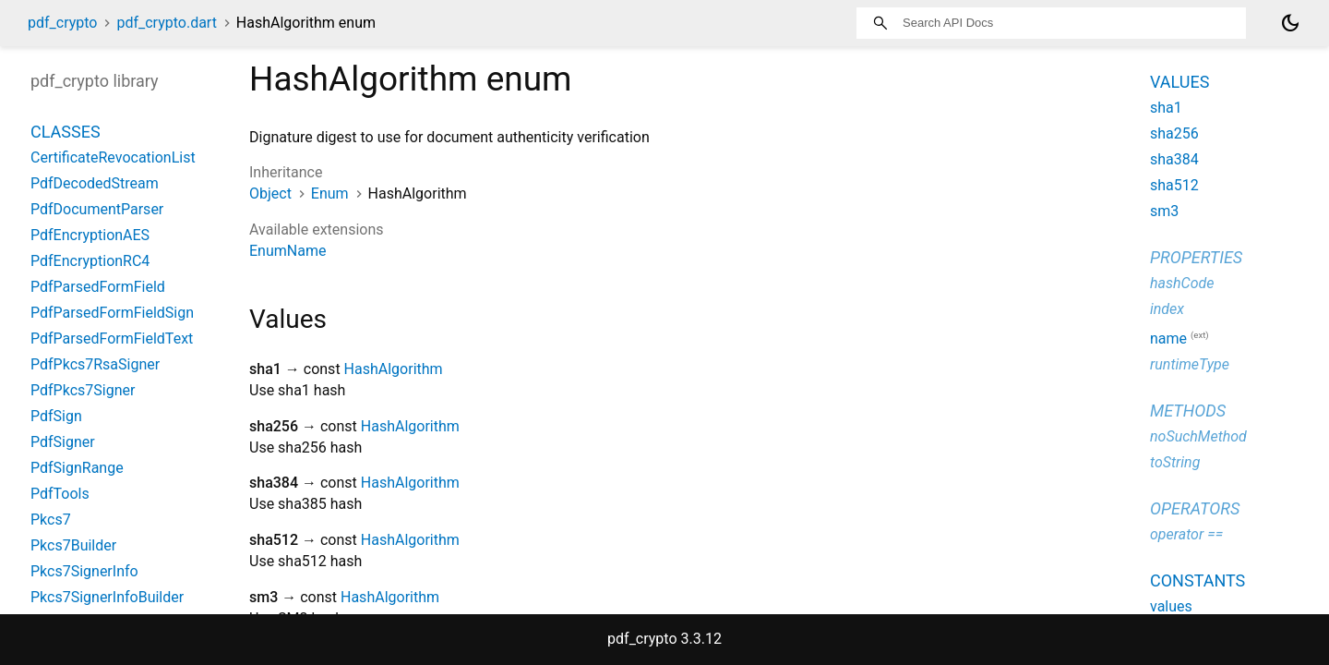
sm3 (1164, 211)
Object (270, 193)
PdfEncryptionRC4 (90, 261)
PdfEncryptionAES (90, 235)
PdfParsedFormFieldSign (112, 312)
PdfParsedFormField (97, 287)
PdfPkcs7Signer (82, 390)
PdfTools (60, 493)
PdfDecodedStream (94, 183)
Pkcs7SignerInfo (84, 571)
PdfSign (56, 416)
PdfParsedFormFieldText (111, 338)
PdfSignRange (77, 468)
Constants (1197, 580)
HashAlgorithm (393, 369)
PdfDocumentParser (96, 209)
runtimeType (1189, 364)
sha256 (1174, 133)
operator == (1186, 534)
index (1167, 309)
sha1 (1166, 107)
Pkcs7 (50, 519)
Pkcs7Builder (73, 545)
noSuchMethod (1198, 436)
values (1171, 606)
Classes (65, 131)
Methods (1188, 410)
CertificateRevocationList (113, 157)
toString (1175, 462)
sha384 (1174, 159)
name (1168, 338)
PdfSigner (62, 442)
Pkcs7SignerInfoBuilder (107, 597)
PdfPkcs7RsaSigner (95, 364)
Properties (1196, 257)
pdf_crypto (62, 22)
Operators (1194, 508)
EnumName (287, 251)
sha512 (1174, 185)
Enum (330, 193)
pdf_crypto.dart (166, 22)
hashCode (1182, 283)
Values (1179, 81)
